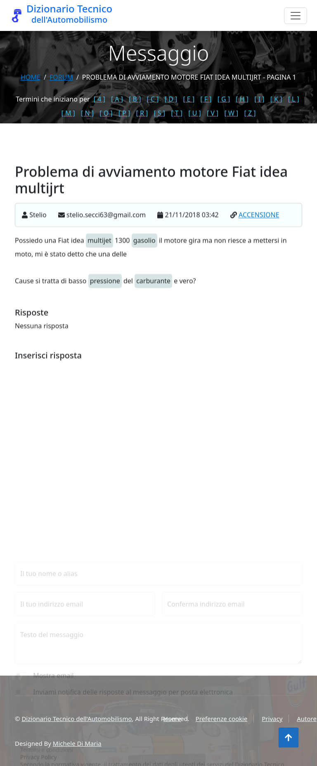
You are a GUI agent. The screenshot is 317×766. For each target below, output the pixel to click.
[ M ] (68, 113)
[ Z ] (249, 113)
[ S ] (159, 113)
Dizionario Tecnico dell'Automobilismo (76, 718)
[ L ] (293, 99)
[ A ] (117, 99)
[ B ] (135, 99)
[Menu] (295, 15)
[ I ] (259, 99)
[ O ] (105, 113)
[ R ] (142, 113)
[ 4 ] (99, 99)
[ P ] (124, 113)
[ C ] (153, 99)
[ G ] (224, 99)
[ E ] (188, 99)
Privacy (272, 718)
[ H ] (242, 99)
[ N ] (87, 113)
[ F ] (205, 99)
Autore (307, 718)
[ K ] (276, 99)
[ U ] (194, 113)
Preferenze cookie (222, 718)
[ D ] (171, 99)
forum (61, 77)
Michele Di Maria (77, 743)
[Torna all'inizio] (288, 737)
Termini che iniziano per (53, 99)
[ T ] (176, 113)
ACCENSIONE (259, 223)
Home (30, 77)
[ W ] (232, 113)
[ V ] (212, 113)
